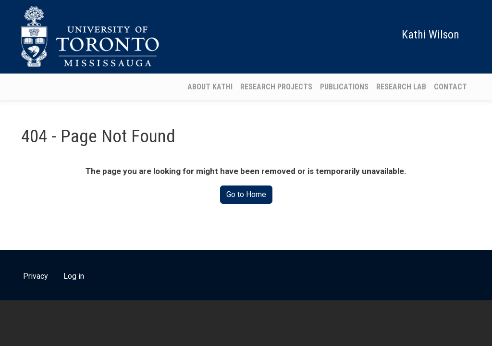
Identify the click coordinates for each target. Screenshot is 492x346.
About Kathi (210, 86)
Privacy (35, 276)
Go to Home (246, 194)
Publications (344, 86)
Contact (450, 86)
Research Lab (401, 86)
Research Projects (276, 86)
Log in (73, 276)
